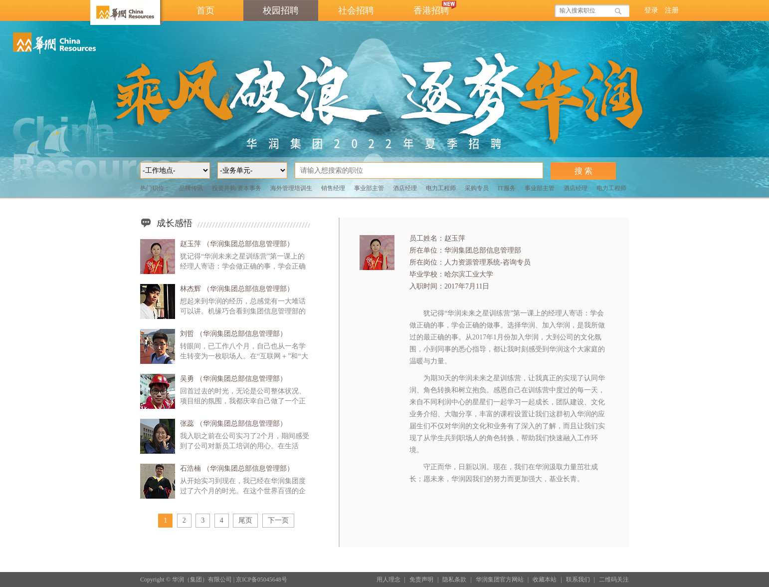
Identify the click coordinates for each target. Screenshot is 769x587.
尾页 (245, 520)
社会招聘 (356, 10)
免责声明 (421, 579)
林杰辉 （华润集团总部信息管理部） (237, 289)
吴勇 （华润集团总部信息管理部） (233, 378)
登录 (651, 10)
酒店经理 (405, 188)
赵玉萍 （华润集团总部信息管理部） (237, 244)
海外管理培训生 (291, 188)
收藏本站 (545, 579)
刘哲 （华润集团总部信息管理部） (233, 333)
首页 (205, 10)
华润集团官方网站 (500, 579)
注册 (672, 10)
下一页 (278, 520)
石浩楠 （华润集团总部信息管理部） (237, 468)
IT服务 (506, 188)
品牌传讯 (191, 188)
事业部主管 (369, 188)
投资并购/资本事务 (236, 188)
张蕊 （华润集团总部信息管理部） (233, 423)
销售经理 (333, 188)
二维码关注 (614, 579)
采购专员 (477, 188)
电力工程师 (441, 188)
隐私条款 (454, 579)
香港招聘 (436, 7)
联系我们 (578, 579)
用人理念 (388, 579)
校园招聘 (281, 10)
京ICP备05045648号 (261, 579)
